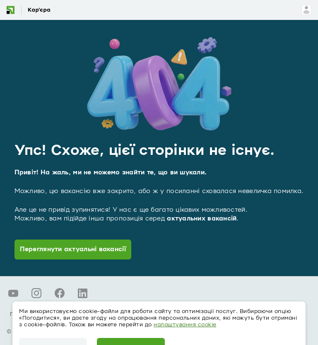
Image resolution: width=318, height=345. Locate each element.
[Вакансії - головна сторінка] (34, 10)
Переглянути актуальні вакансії (73, 249)
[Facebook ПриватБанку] (59, 293)
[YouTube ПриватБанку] (13, 293)
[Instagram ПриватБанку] (36, 293)
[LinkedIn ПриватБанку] (82, 293)
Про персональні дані (41, 314)
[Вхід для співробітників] (306, 10)
